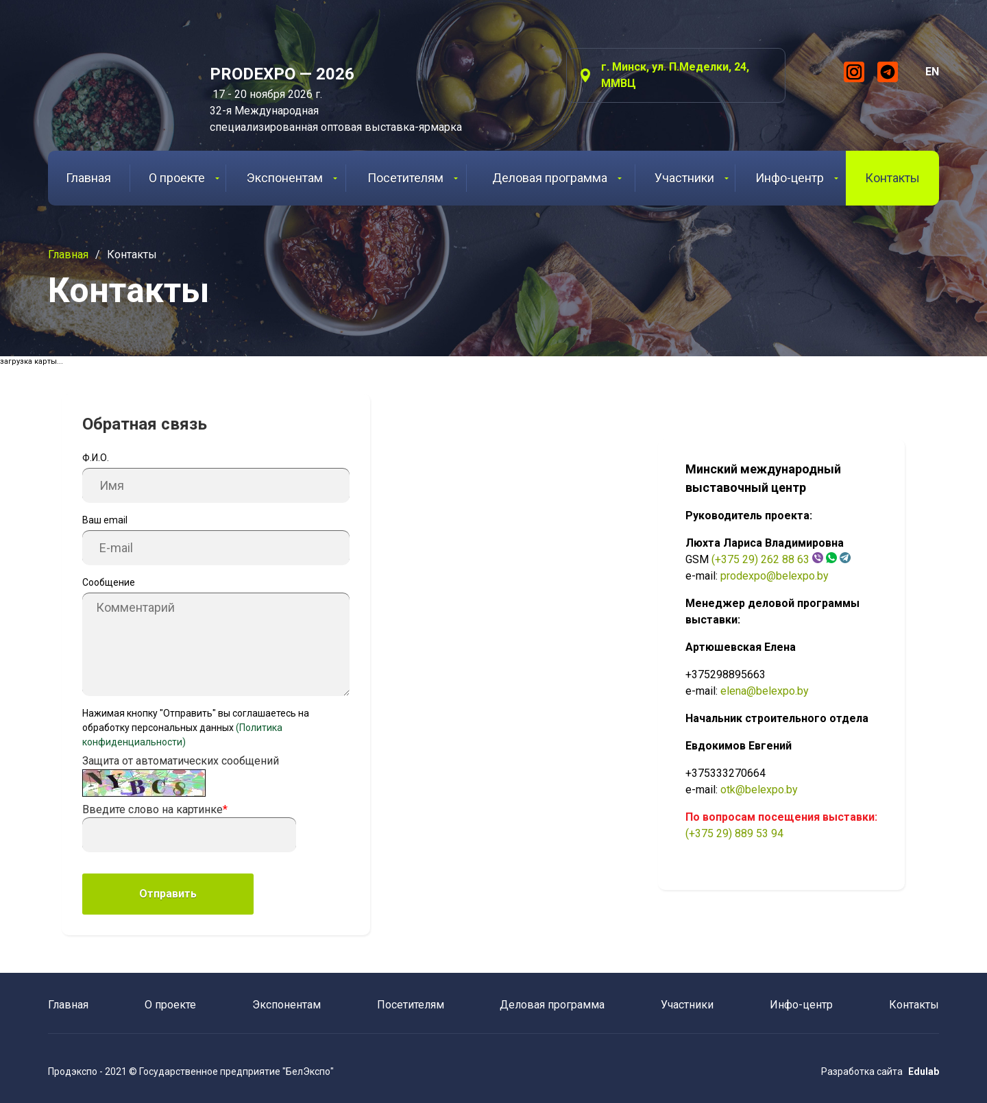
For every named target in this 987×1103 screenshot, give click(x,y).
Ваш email (104, 520)
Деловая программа (557, 178)
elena (733, 690)
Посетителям (412, 178)
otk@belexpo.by (759, 789)
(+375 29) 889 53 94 (734, 833)
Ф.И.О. (95, 457)
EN (932, 71)
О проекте (184, 178)
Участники (692, 178)
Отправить (168, 893)
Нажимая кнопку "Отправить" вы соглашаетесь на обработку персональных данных (195, 727)
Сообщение (108, 582)
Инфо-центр (796, 178)
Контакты (892, 178)
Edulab (923, 1071)
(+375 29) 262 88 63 (760, 559)
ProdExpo (111, 78)
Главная (88, 178)
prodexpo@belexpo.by (774, 575)
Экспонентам (292, 178)
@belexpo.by (777, 690)
